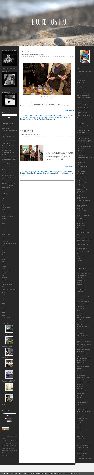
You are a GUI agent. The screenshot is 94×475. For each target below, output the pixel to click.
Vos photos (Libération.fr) (82, 447)
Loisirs (3, 239)
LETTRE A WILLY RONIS (7, 185)
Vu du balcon (80, 262)
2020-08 (3, 312)
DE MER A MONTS (6, 187)
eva (78, 95)
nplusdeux (79, 406)
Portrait (3, 268)
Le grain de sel (80, 356)
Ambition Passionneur (82, 277)
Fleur (3, 227)
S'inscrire (9, 415)
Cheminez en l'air (81, 155)
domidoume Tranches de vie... (84, 303)
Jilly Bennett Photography (83, 178)
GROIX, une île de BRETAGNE (84, 317)
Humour (3, 230)
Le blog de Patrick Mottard (83, 202)
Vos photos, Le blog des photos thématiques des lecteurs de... (84, 450)
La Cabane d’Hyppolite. (7, 346)
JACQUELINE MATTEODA (83, 326)
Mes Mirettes (80, 395)
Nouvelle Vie (4, 257)
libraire (22, 173)
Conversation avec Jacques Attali (84, 157)
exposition (24, 117)
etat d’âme (79, 310)
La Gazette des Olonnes (82, 189)
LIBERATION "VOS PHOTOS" (9, 157)
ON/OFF (79, 413)
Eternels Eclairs (80, 313)
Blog (3, 205)
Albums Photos (6, 323)
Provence (4, 273)
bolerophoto (79, 284)
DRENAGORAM (80, 306)
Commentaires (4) (56, 171)
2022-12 (3, 294)
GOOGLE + (4, 154)
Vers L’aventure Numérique (83, 445)
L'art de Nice (80, 180)
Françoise (79, 104)
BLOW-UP (79, 150)
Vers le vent (79, 443)
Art (2, 200)
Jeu (2, 232)
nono (78, 234)
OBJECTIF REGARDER (82, 409)
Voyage (3, 282)
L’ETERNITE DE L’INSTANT (83, 382)
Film (3, 225)
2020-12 (3, 310)
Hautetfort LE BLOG (81, 322)
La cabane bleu (80, 184)
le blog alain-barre (81, 195)
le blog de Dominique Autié (83, 130)
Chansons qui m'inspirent (7, 216)
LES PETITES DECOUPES (83, 377)
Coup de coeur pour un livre (83, 84)
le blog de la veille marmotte (83, 200)
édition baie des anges (57, 117)
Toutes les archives (6, 317)
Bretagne (4, 209)
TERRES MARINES (6, 181)
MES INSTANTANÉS (81, 225)
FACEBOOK (4, 147)
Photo (3, 261)
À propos (79, 68)
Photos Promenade (81, 422)
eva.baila (79, 168)
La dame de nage (81, 339)
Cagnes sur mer (5, 211)
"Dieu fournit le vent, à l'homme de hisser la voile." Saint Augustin (84, 141)
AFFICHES (4, 369)
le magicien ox (80, 208)
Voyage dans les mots (82, 453)
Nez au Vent (79, 404)
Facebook (41, 119)
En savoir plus (76, 473)
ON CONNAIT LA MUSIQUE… (84, 411)
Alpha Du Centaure (81, 275)
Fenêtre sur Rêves (81, 171)
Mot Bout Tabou (80, 230)
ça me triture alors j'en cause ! (84, 286)
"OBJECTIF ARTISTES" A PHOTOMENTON (7, 172)
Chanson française (81, 293)
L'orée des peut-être (81, 333)
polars (46, 117)
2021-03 (3, 308)
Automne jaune (80, 77)
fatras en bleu (80, 315)
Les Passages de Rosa (82, 373)
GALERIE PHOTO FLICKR (8, 152)
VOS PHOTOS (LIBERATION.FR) (6, 163)
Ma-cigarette (80, 386)
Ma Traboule (80, 384)
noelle (78, 97)
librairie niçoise (25, 119)
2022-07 (3, 301)
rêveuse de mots (80, 253)
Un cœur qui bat (80, 438)
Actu (3, 198)
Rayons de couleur (81, 425)
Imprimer (51, 119)
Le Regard (79, 368)
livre (69, 171)
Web (3, 286)
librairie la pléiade (49, 173)
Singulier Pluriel (80, 256)
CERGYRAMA (80, 291)
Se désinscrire (9, 418)
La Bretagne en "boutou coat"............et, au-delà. (82, 336)
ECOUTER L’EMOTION (82, 308)
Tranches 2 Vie (80, 436)
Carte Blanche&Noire (6, 126)
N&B (3, 250)
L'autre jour (79, 328)
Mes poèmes (5, 241)
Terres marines (5, 357)
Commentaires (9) (62, 115)
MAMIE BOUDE (80, 388)
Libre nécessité (80, 379)
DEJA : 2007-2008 (81, 162)
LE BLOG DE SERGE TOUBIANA (82, 206)
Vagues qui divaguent (82, 440)
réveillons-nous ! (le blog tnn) (83, 251)
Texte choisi (4, 277)
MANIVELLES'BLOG (81, 391)
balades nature (80, 282)
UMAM (78, 258)
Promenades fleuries (6, 270)
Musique (4, 248)
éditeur (28, 173)
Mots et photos (5, 245)
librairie (68, 117)
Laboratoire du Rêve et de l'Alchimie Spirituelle (83, 192)
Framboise (79, 112)
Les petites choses (81, 375)
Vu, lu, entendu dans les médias (9, 284)
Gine (78, 107)
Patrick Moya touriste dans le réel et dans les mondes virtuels (84, 240)
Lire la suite (69, 110)
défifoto (3, 220)
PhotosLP (4, 134)
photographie (33, 117)
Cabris (3, 404)
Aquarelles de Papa (6, 393)
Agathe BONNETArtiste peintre (84, 273)
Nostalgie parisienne (81, 87)
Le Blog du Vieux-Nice (82, 353)
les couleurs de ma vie (82, 213)
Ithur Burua (79, 324)
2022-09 (3, 297)
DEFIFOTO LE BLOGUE (7, 145)
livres (41, 117)
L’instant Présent (5, 128)
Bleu (3, 202)
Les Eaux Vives (80, 370)
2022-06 (3, 303)
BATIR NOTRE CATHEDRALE (9, 175)
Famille (3, 223)
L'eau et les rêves (81, 80)
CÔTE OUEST (80, 299)
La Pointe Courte (5, 334)
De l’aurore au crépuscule (83, 301)
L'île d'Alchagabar (81, 331)
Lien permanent (49, 115)
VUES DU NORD (81, 455)
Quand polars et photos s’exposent (31, 55)
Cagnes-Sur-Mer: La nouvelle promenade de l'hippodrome (8, 381)
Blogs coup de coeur (6, 207)
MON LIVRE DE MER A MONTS (9, 243)
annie (78, 99)
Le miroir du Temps (81, 360)
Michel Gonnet (80, 397)
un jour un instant (6, 279)
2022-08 (3, 299)
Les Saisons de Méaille (7, 234)
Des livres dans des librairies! (30, 134)
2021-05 (3, 306)
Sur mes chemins (81, 431)
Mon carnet (79, 400)
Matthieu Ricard (80, 223)
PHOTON (79, 242)
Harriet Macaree (80, 319)
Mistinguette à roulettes (82, 227)
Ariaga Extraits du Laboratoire (84, 146)
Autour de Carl (80, 148)
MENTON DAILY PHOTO (82, 393)
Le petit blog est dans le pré (83, 366)
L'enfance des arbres (81, 182)
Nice (3, 254)
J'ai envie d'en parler (81, 175)
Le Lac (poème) (80, 82)
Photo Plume (80, 420)
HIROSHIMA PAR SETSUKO (8, 183)
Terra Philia (79, 434)
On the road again (81, 236)
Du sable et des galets (82, 166)
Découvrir (4, 218)
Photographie (5, 263)
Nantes (3, 252)
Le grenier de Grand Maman (83, 358)
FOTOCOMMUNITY (6, 150)
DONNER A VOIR (81, 164)
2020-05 (3, 315)
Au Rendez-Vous (81, 280)
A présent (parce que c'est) (83, 271)
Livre (3, 236)
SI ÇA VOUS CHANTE (82, 429)
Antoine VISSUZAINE (82, 144)
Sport (3, 275)
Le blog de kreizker (81, 351)
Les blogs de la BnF (81, 210)
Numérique (4, 259)
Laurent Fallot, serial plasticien (84, 344)
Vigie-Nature (80, 260)
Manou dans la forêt (81, 221)
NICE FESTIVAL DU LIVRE (83, 232)
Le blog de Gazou (81, 346)
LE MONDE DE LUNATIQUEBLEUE (81, 363)
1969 (3, 196)
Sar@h (78, 427)
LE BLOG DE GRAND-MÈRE (83, 349)
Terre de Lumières (81, 132)
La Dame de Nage (81, 187)
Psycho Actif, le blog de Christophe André (82, 249)
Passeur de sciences (81, 416)
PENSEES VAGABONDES (83, 418)
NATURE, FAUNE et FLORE (83, 402)
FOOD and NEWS (81, 173)
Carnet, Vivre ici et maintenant (8, 214)
